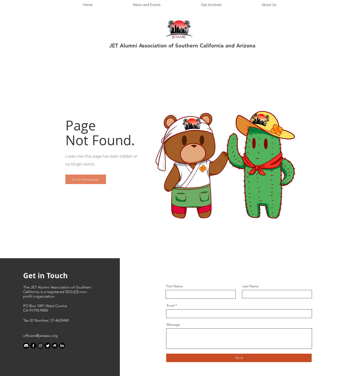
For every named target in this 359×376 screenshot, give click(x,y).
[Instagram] (40, 346)
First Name (174, 286)
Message (173, 324)
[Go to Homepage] (85, 179)
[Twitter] (48, 346)
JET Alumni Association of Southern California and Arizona (182, 45)
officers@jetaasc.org (40, 335)
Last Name (251, 286)
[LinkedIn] (62, 346)
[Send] (239, 358)
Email (170, 305)
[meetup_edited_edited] (55, 346)
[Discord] (26, 346)
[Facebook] (33, 346)
